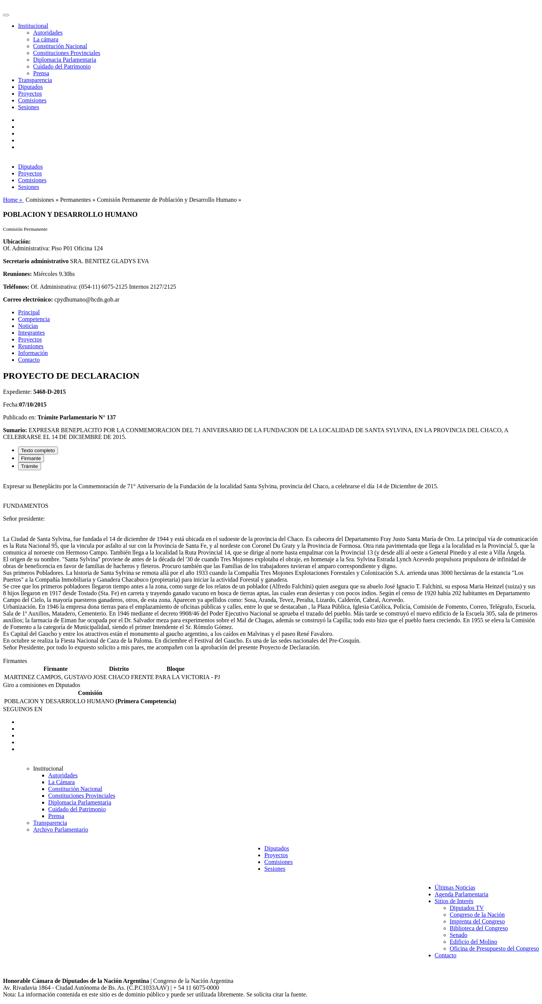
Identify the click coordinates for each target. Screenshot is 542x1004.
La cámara (45, 39)
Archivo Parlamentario (60, 829)
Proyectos (30, 93)
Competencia (34, 319)
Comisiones (32, 100)
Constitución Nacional (60, 46)
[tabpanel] (271, 567)
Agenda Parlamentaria (462, 894)
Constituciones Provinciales (66, 53)
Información (33, 353)
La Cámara (61, 782)
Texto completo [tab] (38, 450)
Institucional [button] (33, 26)
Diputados (30, 87)
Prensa (41, 73)
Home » (13, 200)
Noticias (28, 326)
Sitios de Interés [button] (454, 901)
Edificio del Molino (473, 941)
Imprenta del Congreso (477, 921)
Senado (458, 935)
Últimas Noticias (455, 887)
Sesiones (28, 107)
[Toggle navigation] (6, 15)
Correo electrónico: (28, 299)
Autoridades (47, 32)
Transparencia (35, 80)
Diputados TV (467, 908)
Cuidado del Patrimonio (62, 66)
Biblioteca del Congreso (479, 928)
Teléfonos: (16, 286)
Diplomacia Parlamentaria (64, 59)
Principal (29, 312)
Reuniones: (17, 274)
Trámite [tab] (29, 466)
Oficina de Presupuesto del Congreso (494, 948)
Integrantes (31, 332)
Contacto (29, 360)
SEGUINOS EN (22, 709)
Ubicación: (17, 241)
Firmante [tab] (31, 458)
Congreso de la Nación (477, 914)
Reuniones (31, 346)
